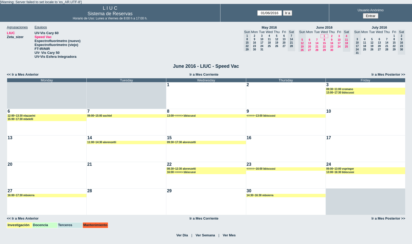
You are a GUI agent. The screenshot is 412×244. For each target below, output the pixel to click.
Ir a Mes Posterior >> (388, 74)
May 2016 (269, 27)
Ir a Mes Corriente (203, 74)
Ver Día (182, 235)
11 (269, 39)
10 (261, 39)
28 (316, 50)
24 (261, 46)
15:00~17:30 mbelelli (20, 119)
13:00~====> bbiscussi (181, 115)
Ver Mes (229, 235)
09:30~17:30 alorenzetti (181, 142)
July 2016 (379, 27)
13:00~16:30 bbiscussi (340, 172)
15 (324, 43)
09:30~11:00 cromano (339, 89)
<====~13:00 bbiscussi (261, 115)
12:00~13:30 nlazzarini (21, 115)
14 (316, 43)
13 (283, 39)
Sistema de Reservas (109, 13)
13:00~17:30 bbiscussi (340, 92)
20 (283, 42)
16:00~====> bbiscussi (181, 172)
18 (269, 42)
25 (269, 46)
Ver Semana (205, 235)
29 (324, 50)
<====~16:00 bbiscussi (261, 168)
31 (261, 49)
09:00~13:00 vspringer (340, 168)
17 (261, 42)
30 (254, 49)
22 (324, 46)
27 (283, 46)
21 (316, 46)
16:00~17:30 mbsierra (21, 195)
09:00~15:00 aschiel (99, 115)
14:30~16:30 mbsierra (260, 195)
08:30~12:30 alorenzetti (181, 168)
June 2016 (324, 27)
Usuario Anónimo (371, 10)
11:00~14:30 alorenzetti (101, 142)
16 (254, 42)
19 (276, 42)
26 (276, 46)
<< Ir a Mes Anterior (23, 74)
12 (276, 39)
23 (254, 46)
